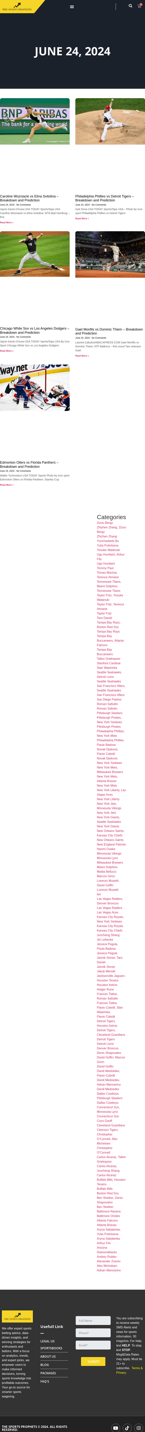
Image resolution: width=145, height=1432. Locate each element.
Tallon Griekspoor (108, 658)
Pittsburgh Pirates (109, 726)
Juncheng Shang (108, 935)
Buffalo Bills (105, 1188)
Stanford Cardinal (108, 663)
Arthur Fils (104, 1243)
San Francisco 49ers (111, 695)
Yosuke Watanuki (108, 550)
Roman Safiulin (107, 708)
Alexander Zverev (108, 1261)
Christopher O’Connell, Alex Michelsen (107, 1139)
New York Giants (108, 826)
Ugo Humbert (106, 563)
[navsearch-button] (132, 6)
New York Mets (107, 785)
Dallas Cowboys (108, 1102)
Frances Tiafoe (107, 1003)
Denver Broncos (108, 1048)
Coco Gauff (104, 1120)
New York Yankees (109, 763)
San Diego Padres (109, 699)
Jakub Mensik (106, 971)
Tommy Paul (105, 568)
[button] (72, 7)
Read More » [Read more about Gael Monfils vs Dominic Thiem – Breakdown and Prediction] (82, 356)
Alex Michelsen (107, 1265)
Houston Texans (107, 980)
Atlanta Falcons (107, 1220)
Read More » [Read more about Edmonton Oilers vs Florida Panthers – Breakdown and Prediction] (6, 485)
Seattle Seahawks (109, 681)
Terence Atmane (108, 577)
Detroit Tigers (106, 1039)
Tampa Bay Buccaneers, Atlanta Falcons (110, 640)
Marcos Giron (106, 876)
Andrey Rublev (107, 1256)
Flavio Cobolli (106, 1016)
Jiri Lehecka (105, 939)
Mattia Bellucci (106, 871)
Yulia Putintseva (107, 545)
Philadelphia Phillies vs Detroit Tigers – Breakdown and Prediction (104, 198)
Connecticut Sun (108, 1116)
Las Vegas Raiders (109, 907)
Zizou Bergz (105, 522)
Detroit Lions (105, 1043)
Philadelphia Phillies (110, 740)
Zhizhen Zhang (107, 536)
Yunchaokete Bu (108, 541)
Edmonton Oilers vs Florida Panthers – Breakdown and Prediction (29, 465)
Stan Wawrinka (107, 667)
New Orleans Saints (110, 840)
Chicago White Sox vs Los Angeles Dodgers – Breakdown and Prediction (34, 330)
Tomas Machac (107, 572)
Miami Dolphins (107, 867)
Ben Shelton (105, 1206)
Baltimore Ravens (109, 1211)
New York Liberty (108, 799)
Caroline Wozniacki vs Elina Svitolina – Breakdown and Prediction (29, 198)
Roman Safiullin (107, 704)
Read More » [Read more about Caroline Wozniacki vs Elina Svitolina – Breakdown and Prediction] (6, 222)
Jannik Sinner (106, 966)
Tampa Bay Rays (108, 631)
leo (99, 894)
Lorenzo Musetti (107, 889)
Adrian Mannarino (109, 1270)
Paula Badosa (106, 744)
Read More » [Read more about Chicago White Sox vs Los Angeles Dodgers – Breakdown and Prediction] (6, 351)
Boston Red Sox (108, 1193)
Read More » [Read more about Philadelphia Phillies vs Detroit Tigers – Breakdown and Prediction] (82, 218)
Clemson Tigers (107, 1129)
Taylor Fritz (104, 613)
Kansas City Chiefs (109, 930)
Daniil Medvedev (108, 1089)
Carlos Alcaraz (106, 1175)
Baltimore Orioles (108, 1216)
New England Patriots (111, 844)
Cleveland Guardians (111, 1125)
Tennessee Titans (108, 590)
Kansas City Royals (110, 926)
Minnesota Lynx (107, 858)
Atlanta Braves (106, 1225)
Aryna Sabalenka (108, 1238)
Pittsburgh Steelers (109, 713)
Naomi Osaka (106, 849)
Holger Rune (105, 989)
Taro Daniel (104, 618)
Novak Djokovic (107, 758)
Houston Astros (107, 985)
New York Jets (106, 812)
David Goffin (105, 1066)
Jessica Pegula (107, 953)
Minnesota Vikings (109, 853)
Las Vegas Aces (107, 912)
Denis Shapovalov (109, 1052)
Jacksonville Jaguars (111, 975)
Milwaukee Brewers (110, 862)
